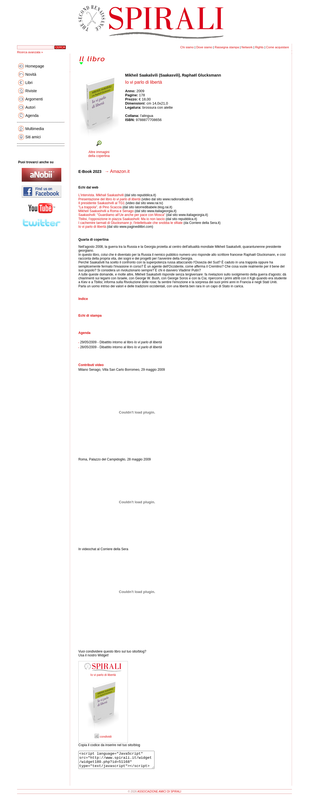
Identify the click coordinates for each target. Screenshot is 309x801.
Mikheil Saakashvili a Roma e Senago (106, 211)
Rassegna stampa (227, 47)
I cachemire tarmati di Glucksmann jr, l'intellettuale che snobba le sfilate (130, 223)
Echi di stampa (90, 315)
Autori (30, 107)
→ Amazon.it (117, 171)
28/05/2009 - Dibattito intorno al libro (121, 347)
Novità (30, 74)
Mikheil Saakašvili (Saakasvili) (152, 75)
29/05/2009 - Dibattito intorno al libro (121, 342)
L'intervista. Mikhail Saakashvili (101, 195)
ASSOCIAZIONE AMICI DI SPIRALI (159, 794)
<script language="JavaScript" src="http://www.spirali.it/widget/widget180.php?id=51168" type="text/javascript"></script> (120, 761)
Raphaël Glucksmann (201, 75)
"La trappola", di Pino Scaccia (100, 207)
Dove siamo (204, 47)
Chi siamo (187, 47)
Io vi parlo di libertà (92, 227)
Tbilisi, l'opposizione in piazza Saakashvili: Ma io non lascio (121, 219)
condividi (103, 736)
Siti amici (33, 137)
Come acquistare (277, 47)
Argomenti (34, 99)
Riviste (31, 91)
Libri (28, 82)
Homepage (34, 66)
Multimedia (34, 129)
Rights (259, 47)
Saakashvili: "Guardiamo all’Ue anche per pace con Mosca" (122, 215)
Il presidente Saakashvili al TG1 (102, 203)
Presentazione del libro (109, 199)
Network (246, 47)
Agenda (31, 115)
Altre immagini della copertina (99, 154)
